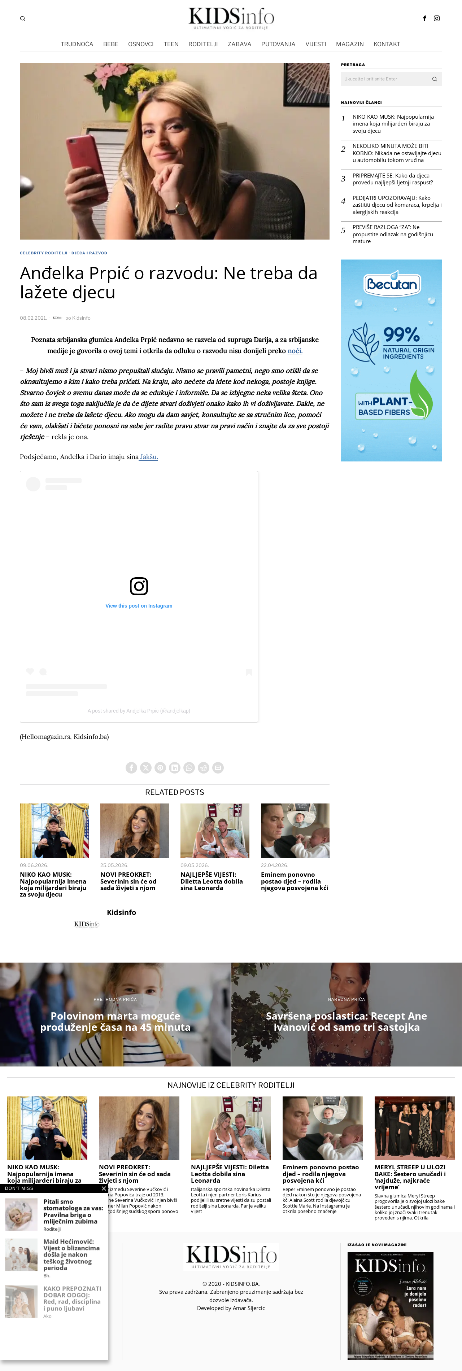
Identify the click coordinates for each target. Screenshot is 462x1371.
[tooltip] (424, 18)
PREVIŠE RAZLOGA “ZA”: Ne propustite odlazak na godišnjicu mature (393, 234)
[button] (435, 79)
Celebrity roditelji (43, 253)
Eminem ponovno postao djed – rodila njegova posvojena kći (294, 881)
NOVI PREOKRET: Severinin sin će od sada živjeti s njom (128, 881)
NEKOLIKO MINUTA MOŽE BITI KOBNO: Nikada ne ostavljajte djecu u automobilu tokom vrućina (397, 153)
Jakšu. (148, 456)
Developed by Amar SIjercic (231, 1307)
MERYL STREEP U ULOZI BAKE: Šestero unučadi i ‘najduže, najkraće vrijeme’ (410, 1177)
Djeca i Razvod (89, 253)
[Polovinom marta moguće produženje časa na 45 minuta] (115, 1014)
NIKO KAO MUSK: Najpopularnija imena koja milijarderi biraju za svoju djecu (53, 884)
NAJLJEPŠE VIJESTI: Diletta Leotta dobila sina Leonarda (211, 881)
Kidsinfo (81, 318)
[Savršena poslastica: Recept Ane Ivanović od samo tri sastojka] (346, 1014)
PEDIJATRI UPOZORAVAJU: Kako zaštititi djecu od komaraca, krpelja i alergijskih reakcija (397, 204)
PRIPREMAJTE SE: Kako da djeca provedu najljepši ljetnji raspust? (393, 179)
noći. (295, 351)
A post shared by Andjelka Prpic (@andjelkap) (139, 711)
